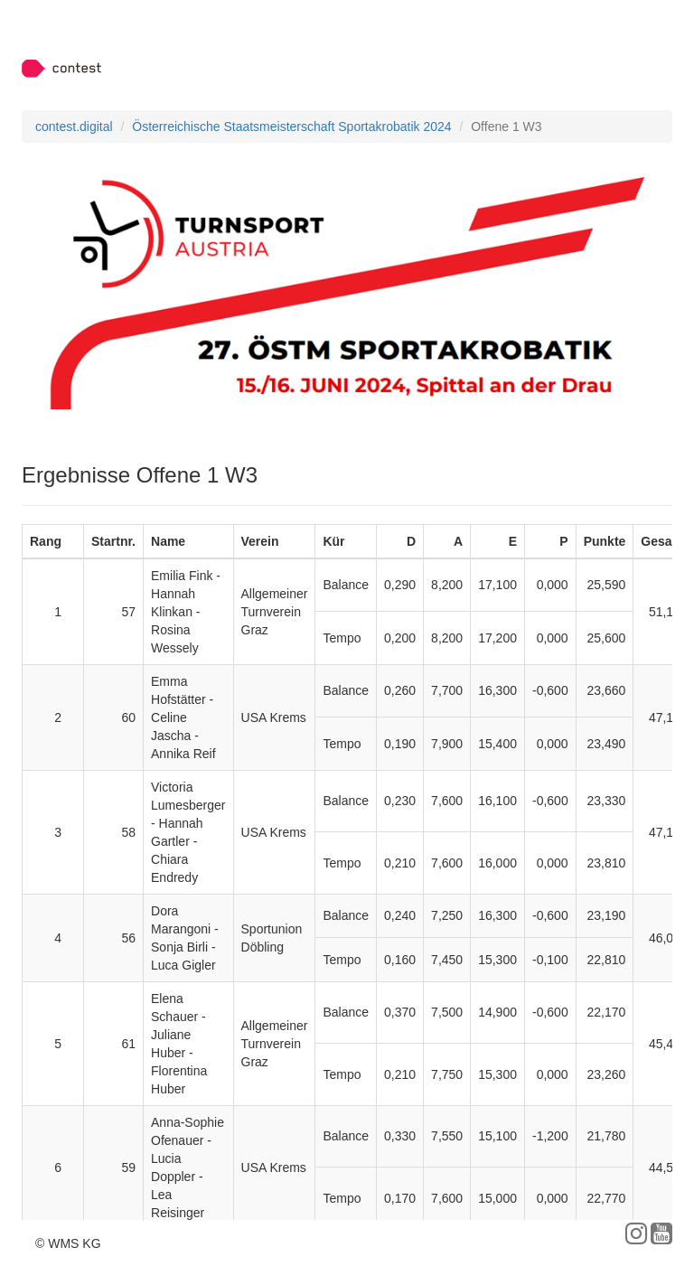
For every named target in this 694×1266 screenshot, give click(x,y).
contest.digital (74, 126)
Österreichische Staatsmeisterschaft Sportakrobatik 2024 (291, 126)
